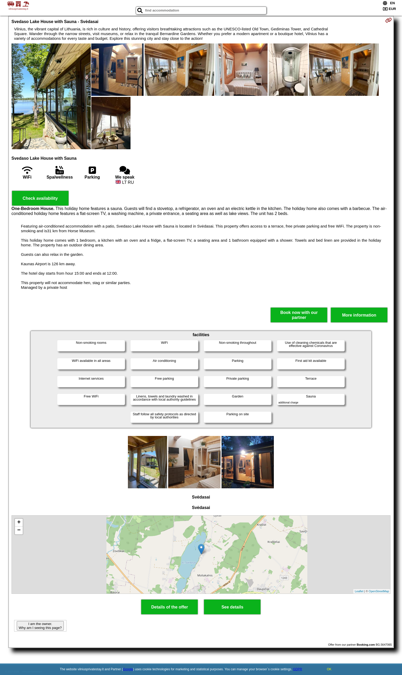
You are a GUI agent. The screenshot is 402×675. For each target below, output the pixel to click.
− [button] (19, 530)
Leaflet (359, 591)
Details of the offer (169, 607)
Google (128, 669)
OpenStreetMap (379, 591)
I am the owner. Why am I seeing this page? (40, 626)
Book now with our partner (299, 315)
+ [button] (19, 523)
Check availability (40, 198)
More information (359, 315)
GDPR (297, 669)
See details (233, 607)
